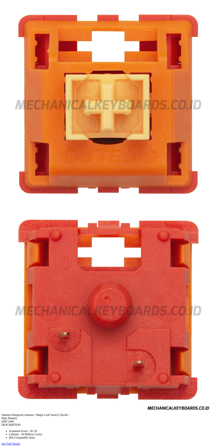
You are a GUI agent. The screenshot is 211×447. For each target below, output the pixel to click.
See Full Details (10, 443)
